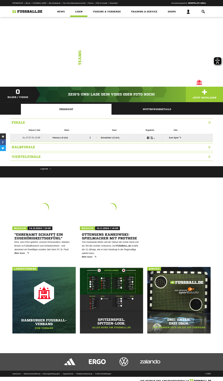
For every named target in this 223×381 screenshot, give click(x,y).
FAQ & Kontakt (101, 3)
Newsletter (114, 3)
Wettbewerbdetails (157, 109)
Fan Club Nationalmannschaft (74, 3)
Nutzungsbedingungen (51, 374)
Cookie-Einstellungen (103, 374)
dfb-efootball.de (55, 3)
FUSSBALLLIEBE (39, 3)
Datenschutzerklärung (32, 374)
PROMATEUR (17, 3)
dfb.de (28, 3)
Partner (91, 3)
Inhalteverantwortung (84, 374)
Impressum (16, 374)
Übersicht (66, 109)
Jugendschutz (68, 374)
